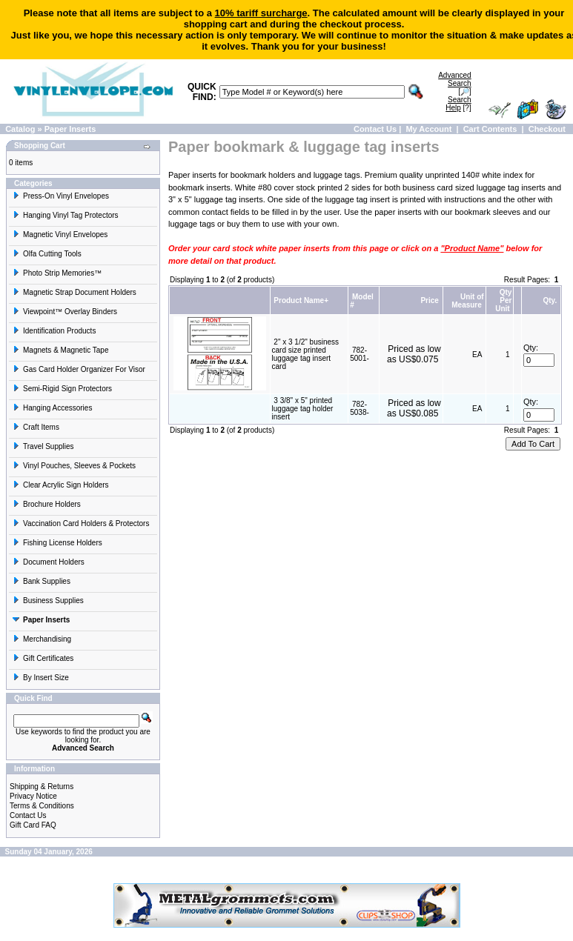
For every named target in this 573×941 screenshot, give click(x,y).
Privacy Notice (33, 796)
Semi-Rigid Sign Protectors (62, 389)
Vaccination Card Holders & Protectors (81, 523)
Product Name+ (301, 300)
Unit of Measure (467, 301)
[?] (458, 104)
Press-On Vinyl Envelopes (61, 196)
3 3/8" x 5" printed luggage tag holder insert (303, 408)
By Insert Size (41, 678)
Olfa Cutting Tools (47, 254)
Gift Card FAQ (33, 825)
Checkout (547, 128)
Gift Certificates (43, 658)
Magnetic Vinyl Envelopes (60, 234)
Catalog (20, 128)
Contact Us (375, 128)
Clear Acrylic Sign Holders (61, 485)
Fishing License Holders (57, 543)
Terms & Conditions (42, 806)
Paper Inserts (70, 128)
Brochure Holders (47, 504)
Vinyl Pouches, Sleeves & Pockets (74, 466)
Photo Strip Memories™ (57, 273)
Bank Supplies (41, 581)
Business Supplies (48, 600)
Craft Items (36, 427)
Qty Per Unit (503, 300)
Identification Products (54, 331)
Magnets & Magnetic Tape (60, 350)
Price (429, 300)
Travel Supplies (43, 446)
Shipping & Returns (41, 786)
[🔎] (454, 83)
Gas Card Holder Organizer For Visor (79, 369)
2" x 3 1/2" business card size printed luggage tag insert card (306, 354)
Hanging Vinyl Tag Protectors (66, 215)
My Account (428, 128)
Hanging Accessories (52, 408)
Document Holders (49, 562)
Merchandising (42, 639)
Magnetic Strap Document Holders (74, 292)
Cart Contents (490, 128)
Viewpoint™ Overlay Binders (65, 311)
